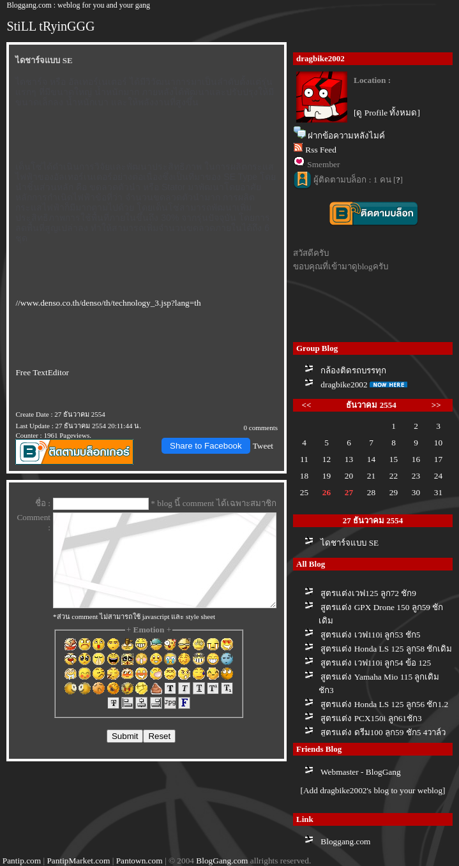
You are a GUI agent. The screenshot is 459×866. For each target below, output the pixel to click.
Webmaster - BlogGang (360, 772)
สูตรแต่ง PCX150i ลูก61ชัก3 (370, 718)
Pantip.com (22, 860)
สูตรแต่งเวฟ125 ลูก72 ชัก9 (368, 593)
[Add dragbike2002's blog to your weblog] (372, 790)
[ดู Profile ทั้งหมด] (387, 112)
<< (307, 405)
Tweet (263, 446)
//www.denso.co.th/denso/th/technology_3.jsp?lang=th (107, 303)
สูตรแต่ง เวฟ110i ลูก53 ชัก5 (370, 634)
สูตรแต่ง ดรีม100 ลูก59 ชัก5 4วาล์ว (383, 732)
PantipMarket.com (78, 860)
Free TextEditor (42, 372)
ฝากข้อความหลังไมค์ (346, 135)
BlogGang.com (222, 860)
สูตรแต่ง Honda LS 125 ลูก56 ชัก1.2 (384, 704)
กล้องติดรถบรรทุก (353, 370)
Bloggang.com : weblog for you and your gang (78, 5)
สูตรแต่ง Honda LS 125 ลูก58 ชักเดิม (386, 648)
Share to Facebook (206, 446)
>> (436, 405)
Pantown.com (139, 860)
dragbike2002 (343, 384)
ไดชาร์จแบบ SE (349, 543)
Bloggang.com (345, 841)
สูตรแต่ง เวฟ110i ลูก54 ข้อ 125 (375, 663)
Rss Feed (320, 149)
